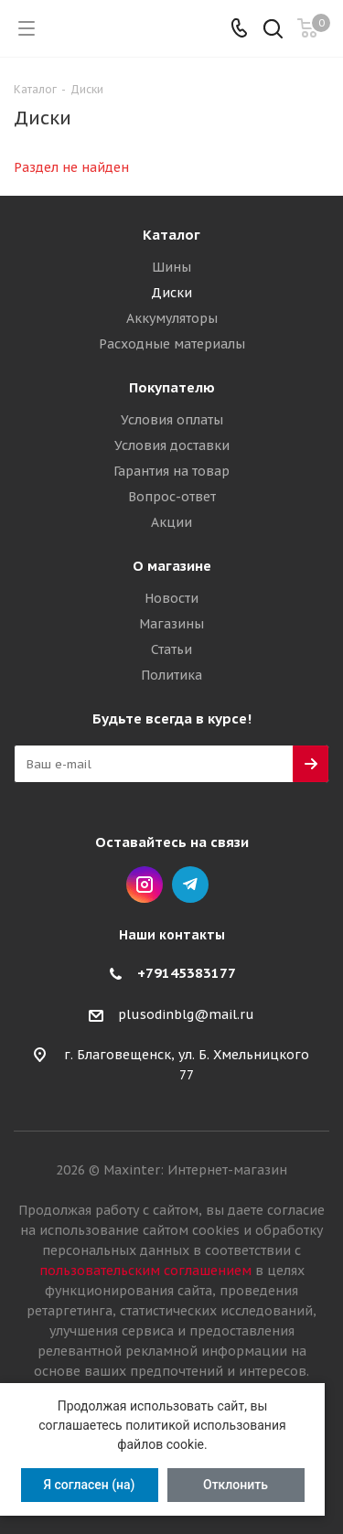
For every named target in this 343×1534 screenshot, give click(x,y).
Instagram (144, 884)
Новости (171, 598)
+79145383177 (186, 973)
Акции (171, 522)
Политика (171, 675)
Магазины (171, 624)
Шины (171, 267)
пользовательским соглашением (145, 1270)
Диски (171, 292)
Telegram (190, 884)
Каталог (171, 234)
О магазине (172, 565)
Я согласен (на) (88, 1484)
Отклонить (235, 1484)
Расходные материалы (172, 344)
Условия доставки (172, 445)
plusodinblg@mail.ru (186, 1014)
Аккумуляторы (172, 318)
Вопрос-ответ (172, 496)
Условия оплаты (172, 420)
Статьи (171, 649)
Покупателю (172, 387)
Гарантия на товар (171, 471)
